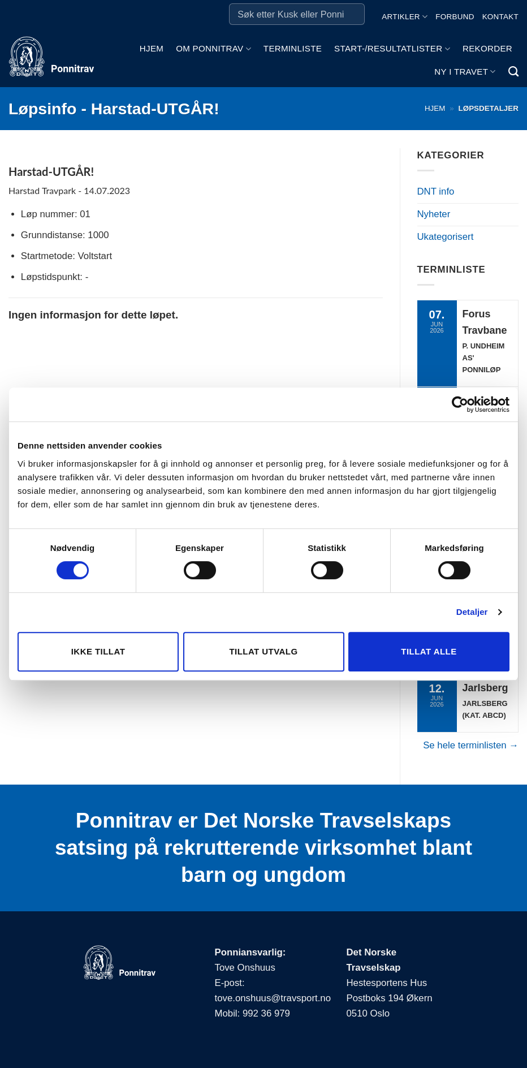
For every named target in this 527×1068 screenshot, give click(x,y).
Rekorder (487, 48)
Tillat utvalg (263, 651)
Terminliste (293, 48)
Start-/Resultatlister (392, 49)
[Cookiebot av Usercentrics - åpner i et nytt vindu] (460, 404)
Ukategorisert (445, 236)
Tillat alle (428, 651)
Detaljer (472, 612)
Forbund (454, 16)
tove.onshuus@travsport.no (273, 998)
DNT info (436, 191)
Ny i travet (464, 71)
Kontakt (500, 16)
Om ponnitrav (213, 49)
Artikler (404, 16)
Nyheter (434, 214)
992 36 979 (266, 1013)
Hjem (151, 48)
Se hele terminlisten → (471, 745)
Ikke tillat (98, 651)
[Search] (513, 72)
